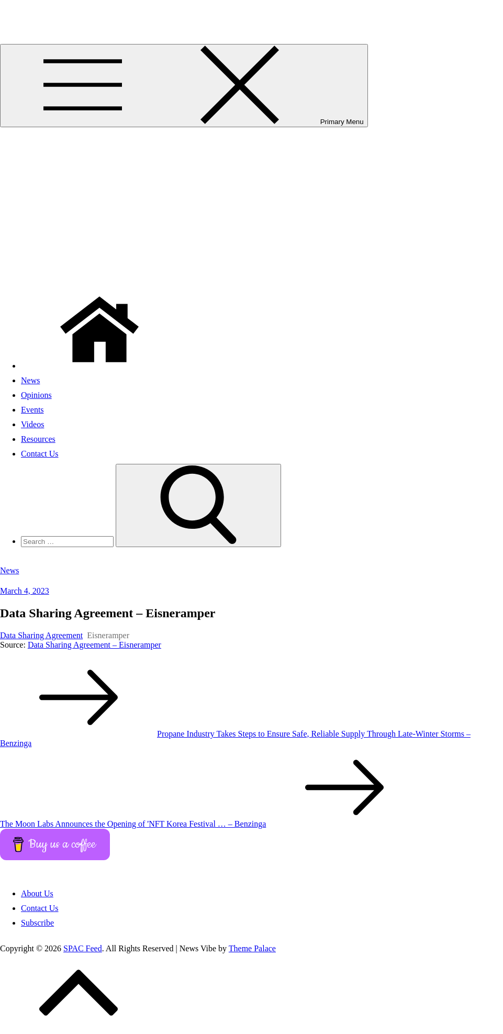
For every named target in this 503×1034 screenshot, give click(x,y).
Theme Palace (252, 948)
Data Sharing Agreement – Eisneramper (94, 644)
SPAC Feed (19, 12)
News (30, 380)
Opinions (36, 395)
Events (32, 409)
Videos (32, 424)
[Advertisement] (251, 205)
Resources (38, 439)
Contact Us (40, 453)
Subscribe (37, 922)
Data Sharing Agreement (41, 635)
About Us (37, 893)
